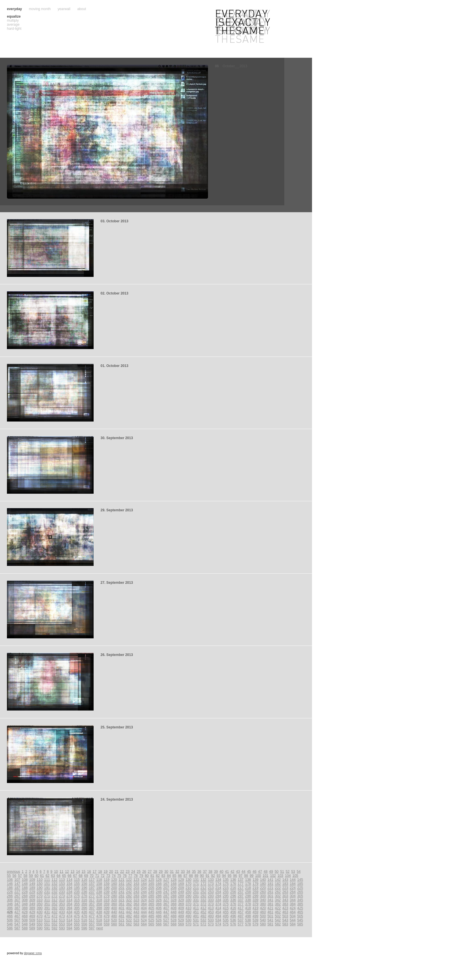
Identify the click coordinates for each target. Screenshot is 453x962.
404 (144, 908)
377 (241, 904)
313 (62, 900)
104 (288, 876)
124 (144, 880)
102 (273, 876)
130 (188, 880)
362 (129, 904)
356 (84, 904)
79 (141, 876)
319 (106, 900)
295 (226, 896)
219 (255, 888)
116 (84, 880)
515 (77, 920)
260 (263, 892)
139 (255, 880)
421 (270, 908)
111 (47, 880)
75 (119, 876)
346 (10, 904)
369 (181, 904)
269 (32, 896)
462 (278, 912)
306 (10, 900)
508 (25, 920)
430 (39, 912)
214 (218, 888)
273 (62, 896)
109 (32, 880)
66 (69, 876)
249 (181, 892)
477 (91, 916)
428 (25, 912)
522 (129, 920)
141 (270, 880)
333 (211, 900)
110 (39, 880)
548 (25, 924)
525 (151, 920)
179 (255, 884)
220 (263, 888)
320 (114, 900)
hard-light (14, 29)
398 (99, 908)
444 (144, 912)
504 (293, 916)
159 (106, 884)
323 (136, 900)
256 (233, 892)
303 (285, 896)
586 (10, 928)
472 (54, 916)
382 (278, 904)
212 (203, 888)
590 (39, 928)
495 (226, 916)
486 (158, 916)
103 (280, 876)
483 (136, 916)
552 (54, 924)
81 (152, 876)
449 (181, 912)
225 (300, 888)
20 (111, 872)
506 (10, 920)
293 (211, 896)
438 (99, 912)
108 (25, 880)
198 (99, 888)
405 (151, 908)
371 (196, 904)
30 (166, 872)
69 (86, 876)
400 (114, 908)
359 (106, 904)
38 (210, 872)
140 (263, 880)
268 (25, 896)
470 (39, 916)
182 (278, 884)
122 (129, 880)
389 (32, 908)
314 (69, 900)
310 (39, 900)
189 (32, 888)
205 (151, 888)
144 (293, 880)
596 (84, 928)
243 (136, 892)
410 (188, 908)
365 (151, 904)
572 (203, 924)
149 (32, 884)
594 (69, 928)
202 (129, 888)
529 (181, 920)
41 (227, 872)
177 (241, 884)
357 (91, 904)
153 (62, 884)
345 (300, 900)
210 (188, 888)
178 (248, 884)
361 (121, 904)
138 (248, 880)
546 (10, 924)
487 (166, 916)
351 (47, 904)
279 (106, 896)
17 (94, 872)
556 (84, 924)
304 (293, 896)
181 (270, 884)
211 (196, 888)
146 (10, 884)
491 (196, 916)
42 (232, 872)
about (81, 9)
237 (91, 892)
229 (32, 892)
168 (174, 884)
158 (99, 884)
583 (285, 924)
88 (191, 876)
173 (211, 884)
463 (285, 912)
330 (188, 900)
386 (10, 908)
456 (233, 912)
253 (211, 892)
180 (263, 884)
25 (138, 872)
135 (226, 880)
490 (188, 916)
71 (97, 876)
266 (10, 896)
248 (174, 892)
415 (226, 908)
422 (278, 908)
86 (180, 876)
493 (211, 916)
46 (254, 872)
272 (54, 896)
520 (114, 920)
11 (61, 872)
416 (233, 908)
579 (255, 924)
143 (285, 880)
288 (174, 896)
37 (205, 872)
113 (62, 880)
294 (218, 896)
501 (270, 916)
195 (77, 888)
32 (177, 872)
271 (47, 896)
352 (54, 904)
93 (218, 876)
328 (174, 900)
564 (144, 924)
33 (183, 872)
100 (258, 876)
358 (99, 904)
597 (91, 928)
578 (248, 924)
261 (270, 892)
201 (121, 888)
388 (25, 908)
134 (218, 880)
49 (271, 872)
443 (136, 912)
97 (240, 876)
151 (47, 884)
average (13, 25)
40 (221, 872)
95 (229, 876)
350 (39, 904)
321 (121, 900)
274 (69, 896)
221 (270, 888)
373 (211, 904)
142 (278, 880)
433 (62, 912)
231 (47, 892)
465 (300, 912)
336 (233, 900)
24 (133, 872)
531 (196, 920)
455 (226, 912)
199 (106, 888)
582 (278, 924)
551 (47, 924)
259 (255, 892)
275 (77, 896)
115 (77, 880)
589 (32, 928)
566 (158, 924)
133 (211, 880)
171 (196, 884)
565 (151, 924)
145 (300, 880)
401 (121, 908)
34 (188, 872)
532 (203, 920)
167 (166, 884)
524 (144, 920)
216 (233, 888)
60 (36, 876)
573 (211, 924)
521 (121, 920)
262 (278, 892)
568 (174, 924)
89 (196, 876)
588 (25, 928)
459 (255, 912)
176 (233, 884)
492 (203, 916)
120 (114, 880)
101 (265, 876)
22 (122, 872)
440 (114, 912)
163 (136, 884)
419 (255, 908)
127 (166, 880)
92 (213, 876)
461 (270, 912)
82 (158, 876)
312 (54, 900)
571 (196, 924)
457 (241, 912)
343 (285, 900)
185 (300, 884)
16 (89, 872)
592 (54, 928)
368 (174, 904)
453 (211, 912)
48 (265, 872)
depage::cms (33, 953)
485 (151, 916)
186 (10, 888)
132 (203, 880)
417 (241, 908)
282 (129, 896)
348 (25, 904)
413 (211, 908)
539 (255, 920)
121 (121, 880)
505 (300, 916)
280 (114, 896)
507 (17, 920)
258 (248, 892)
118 (99, 880)
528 (174, 920)
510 (39, 920)
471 (47, 916)
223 (285, 888)
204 (144, 888)
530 (188, 920)
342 (278, 900)
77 (130, 876)
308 (25, 900)
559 (106, 924)
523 (136, 920)
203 (136, 888)
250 (188, 892)
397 (91, 908)
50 (277, 872)
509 (32, 920)
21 (116, 872)
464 (293, 912)
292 (203, 896)
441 (121, 912)
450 (188, 912)
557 (91, 924)
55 (9, 876)
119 (106, 880)
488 (174, 916)
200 (114, 888)
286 (158, 896)
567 (166, 924)
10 (56, 872)
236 (84, 892)
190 (39, 888)
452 (203, 912)
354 (69, 904)
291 (196, 896)
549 (32, 924)
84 (169, 876)
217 (241, 888)
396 (84, 908)
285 (151, 896)
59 (31, 876)
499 (255, 916)
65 (64, 876)
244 (144, 892)
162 (129, 884)
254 (218, 892)
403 (136, 908)
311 (47, 900)
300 (263, 896)
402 (129, 908)
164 (144, 884)
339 (255, 900)
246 (158, 892)
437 (91, 912)
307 (17, 900)
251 (196, 892)
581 (270, 924)
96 (235, 876)
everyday (14, 9)
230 (39, 892)
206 (158, 888)
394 (69, 908)
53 (293, 872)
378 (248, 904)
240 (114, 892)
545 (300, 920)
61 (42, 876)
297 (241, 896)
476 (84, 916)
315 (77, 900)
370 (188, 904)
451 (196, 912)
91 (207, 876)
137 (241, 880)
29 (161, 872)
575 (226, 924)
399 (106, 908)
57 (20, 876)
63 (53, 876)
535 (226, 920)
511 (47, 920)
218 (248, 888)
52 (287, 872)
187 (17, 888)
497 (241, 916)
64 (58, 876)
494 (218, 916)
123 (136, 880)
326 (158, 900)
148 (25, 884)
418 (248, 908)
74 (114, 876)
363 (136, 904)
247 (166, 892)
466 (10, 916)
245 (151, 892)
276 (84, 896)
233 (62, 892)
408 (174, 908)
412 (203, 908)
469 (32, 916)
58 (25, 876)
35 (194, 872)
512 (54, 920)
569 (181, 924)
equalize (14, 16)
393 (62, 908)
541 (270, 920)
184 (293, 884)
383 (285, 904)
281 (121, 896)
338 (248, 900)
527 (166, 920)
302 (278, 896)
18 (100, 872)
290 (188, 896)
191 (47, 888)
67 (75, 876)
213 (211, 888)
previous (13, 872)
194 (69, 888)
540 (263, 920)
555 (77, 924)
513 (62, 920)
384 (293, 904)
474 (69, 916)
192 (54, 888)
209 (181, 888)
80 (146, 876)
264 (293, 892)
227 (17, 892)
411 (196, 908)
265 (300, 892)
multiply (13, 20)
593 (62, 928)
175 (226, 884)
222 (278, 888)
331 (196, 900)
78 (136, 876)
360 (114, 904)
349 (32, 904)
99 (251, 876)
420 (263, 908)
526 (158, 920)
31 (172, 872)
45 (249, 872)
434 (69, 912)
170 (188, 884)
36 (199, 872)
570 (188, 924)
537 (241, 920)
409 (181, 908)
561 (121, 924)
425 (300, 908)
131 (196, 880)
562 (129, 924)
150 (39, 884)
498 (248, 916)
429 (32, 912)
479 (106, 916)
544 (293, 920)
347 (17, 904)
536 (233, 920)
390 (39, 908)
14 (78, 872)
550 (39, 924)
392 (54, 908)
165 (151, 884)
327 (166, 900)
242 (129, 892)
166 (158, 884)
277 (91, 896)
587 (17, 928)
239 (106, 892)
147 (17, 884)
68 (80, 876)
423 (285, 908)
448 (174, 912)
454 (218, 912)
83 (163, 876)
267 (17, 896)
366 (158, 904)
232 (54, 892)
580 (263, 924)
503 (285, 916)
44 (243, 872)
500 (263, 916)
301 (270, 896)
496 (233, 916)
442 (129, 912)
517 (91, 920)
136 (233, 880)
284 (144, 896)
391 (47, 908)
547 (17, 924)
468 (25, 916)
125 (151, 880)
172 (203, 884)
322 (129, 900)
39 (216, 872)
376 (233, 904)
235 (77, 892)
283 (136, 896)
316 (84, 900)
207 (166, 888)
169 (181, 884)
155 (77, 884)
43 (238, 872)
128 (174, 880)
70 (91, 876)
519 (106, 920)
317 (91, 900)
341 (270, 900)
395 (77, 908)
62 (47, 876)
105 (295, 876)
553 (62, 924)
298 (248, 896)
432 (54, 912)
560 (114, 924)
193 (62, 888)
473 (62, 916)
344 (293, 900)
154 (69, 884)
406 (158, 908)
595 (77, 928)
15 (83, 872)
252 (203, 892)
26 (144, 872)
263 (285, 892)
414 (218, 908)
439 (106, 912)
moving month (40, 9)
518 (99, 920)
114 (69, 880)
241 (121, 892)
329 (181, 900)
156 (84, 884)
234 (69, 892)
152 (54, 884)
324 (144, 900)
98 (246, 876)
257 (241, 892)
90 (202, 876)
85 (174, 876)
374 (218, 904)
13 (72, 872)
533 (211, 920)
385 (300, 904)
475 (77, 916)
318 (99, 900)
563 (136, 924)
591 (47, 928)
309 (32, 900)
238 (99, 892)
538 (248, 920)
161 (121, 884)
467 (17, 916)
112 (54, 880)
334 (218, 900)
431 (47, 912)
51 (282, 872)
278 (99, 896)
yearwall (63, 9)
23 (127, 872)
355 (77, 904)
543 (285, 920)
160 (114, 884)
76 (125, 876)
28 (155, 872)
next (99, 928)
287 (166, 896)
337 (241, 900)
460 (263, 912)
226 (10, 892)
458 (248, 912)
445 (151, 912)
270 (39, 896)
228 (25, 892)
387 (17, 908)
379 (255, 904)
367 (166, 904)
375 (226, 904)
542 (278, 920)
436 (84, 912)
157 (91, 884)
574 (218, 924)
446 (158, 912)
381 (270, 904)
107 (17, 880)
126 (158, 880)
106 (10, 880)
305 (300, 896)
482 (129, 916)
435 (77, 912)
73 (108, 876)
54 (298, 872)
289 (181, 896)
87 (185, 876)
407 (166, 908)
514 (69, 920)
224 (293, 888)
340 (263, 900)
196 (84, 888)
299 (255, 896)
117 (91, 880)
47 (260, 872)
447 (166, 912)
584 (293, 924)
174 (218, 884)
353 (62, 904)
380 (263, 904)
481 (121, 916)
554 (69, 924)
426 (10, 912)
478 (99, 916)
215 (226, 888)
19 (105, 872)
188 (25, 888)
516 (84, 920)
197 (91, 888)
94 (224, 876)
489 (181, 916)
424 (293, 908)
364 (144, 904)
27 (149, 872)
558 (99, 924)
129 (181, 880)
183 (285, 884)
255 (226, 892)
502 (278, 916)
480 (114, 916)
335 (226, 900)
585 (300, 924)
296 (233, 896)
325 (151, 900)
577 (241, 924)
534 (218, 920)
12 (67, 872)
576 (233, 924)
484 (144, 916)
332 (203, 900)
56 (14, 876)
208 (174, 888)
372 (203, 904)
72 (103, 876)
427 (17, 912)
